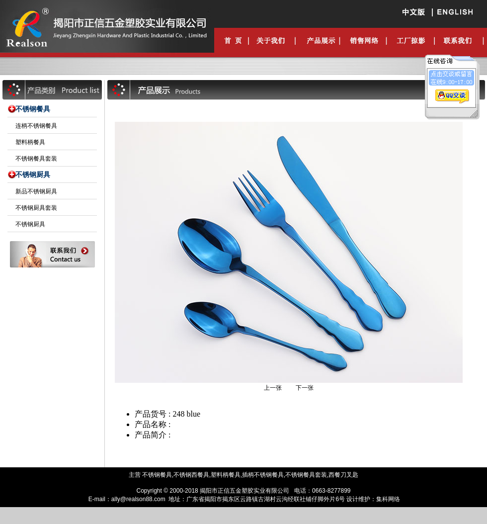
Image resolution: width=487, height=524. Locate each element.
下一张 (305, 387)
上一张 (273, 387)
